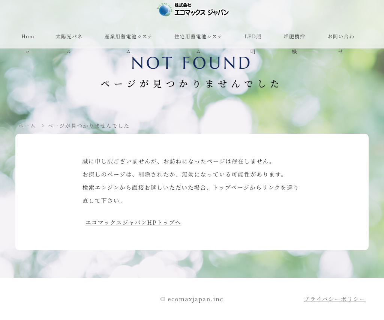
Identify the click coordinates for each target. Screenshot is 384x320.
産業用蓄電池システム (129, 44)
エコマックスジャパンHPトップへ (134, 222)
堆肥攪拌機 (295, 44)
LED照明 (252, 44)
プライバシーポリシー (335, 299)
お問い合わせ (340, 44)
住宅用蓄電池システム (198, 44)
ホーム (27, 125)
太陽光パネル (69, 44)
